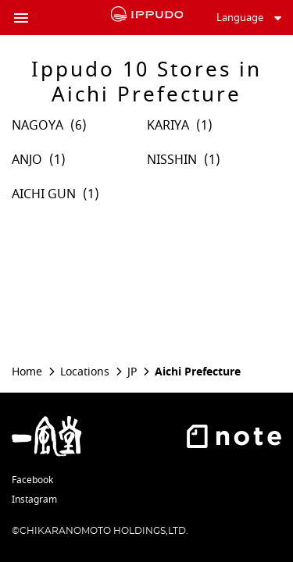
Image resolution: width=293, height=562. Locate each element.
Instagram (34, 500)
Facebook (32, 480)
